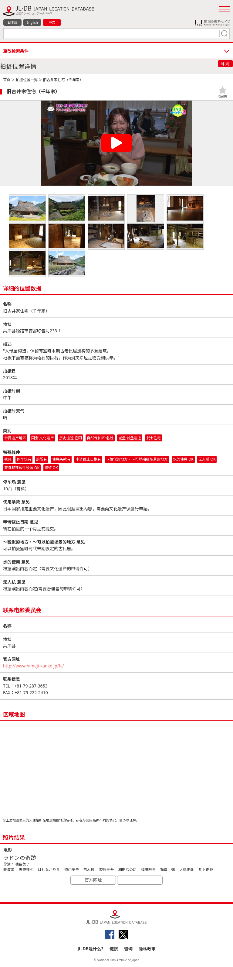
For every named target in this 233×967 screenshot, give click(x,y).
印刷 (225, 64)
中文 (52, 22)
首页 (6, 79)
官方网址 (93, 880)
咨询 (128, 949)
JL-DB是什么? (90, 949)
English (32, 22)
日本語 (13, 22)
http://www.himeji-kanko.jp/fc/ (33, 666)
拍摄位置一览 (27, 79)
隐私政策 (147, 949)
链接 (114, 949)
